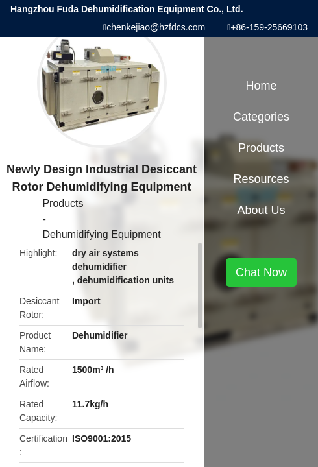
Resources (261, 179)
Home (261, 85)
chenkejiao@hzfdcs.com (155, 27)
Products (62, 203)
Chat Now (261, 272)
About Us (262, 210)
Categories (261, 116)
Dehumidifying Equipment (101, 234)
